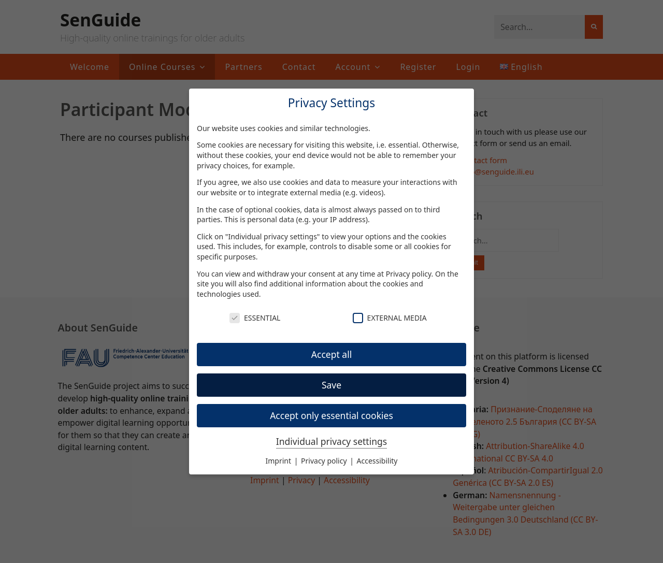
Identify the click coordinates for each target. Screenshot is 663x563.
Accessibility (377, 461)
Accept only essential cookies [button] (331, 415)
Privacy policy (408, 274)
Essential (254, 318)
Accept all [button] (331, 354)
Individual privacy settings (331, 441)
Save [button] (331, 385)
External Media (390, 318)
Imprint (279, 461)
